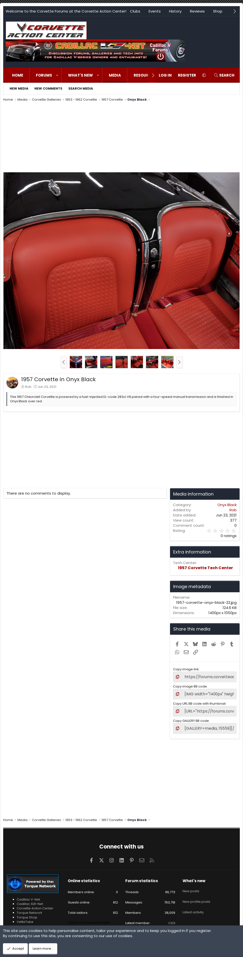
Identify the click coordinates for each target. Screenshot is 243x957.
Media (115, 75)
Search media (80, 88)
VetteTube (25, 918)
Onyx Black (227, 504)
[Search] (224, 75)
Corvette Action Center (35, 905)
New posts (191, 885)
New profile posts (196, 894)
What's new (80, 75)
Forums (44, 75)
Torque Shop (27, 913)
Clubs (135, 11)
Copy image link (186, 669)
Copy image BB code (190, 685)
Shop (217, 11)
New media (19, 88)
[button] (57, 75)
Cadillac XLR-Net (30, 900)
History (175, 11)
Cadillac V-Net (28, 896)
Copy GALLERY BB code (191, 718)
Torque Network (29, 909)
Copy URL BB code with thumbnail (199, 702)
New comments (48, 88)
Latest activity (193, 903)
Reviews (197, 11)
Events (155, 11)
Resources (145, 75)
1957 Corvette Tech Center (205, 568)
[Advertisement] (121, 137)
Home (17, 75)
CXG (171, 919)
